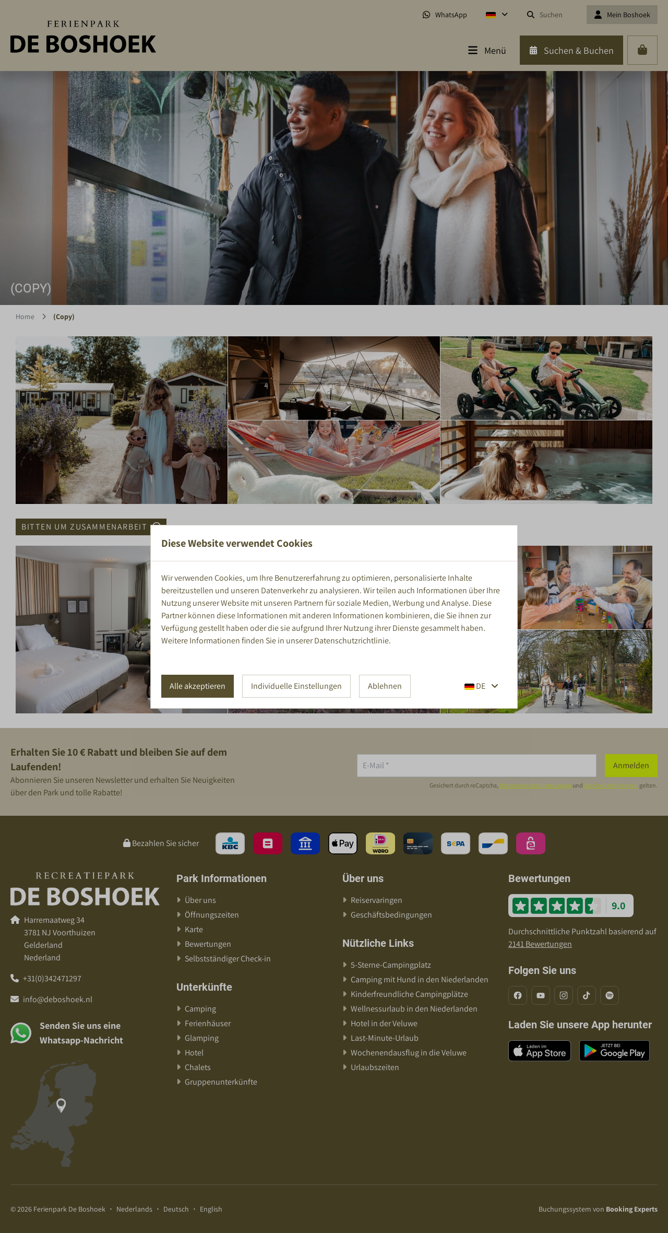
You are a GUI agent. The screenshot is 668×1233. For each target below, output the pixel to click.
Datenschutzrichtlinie (351, 640)
